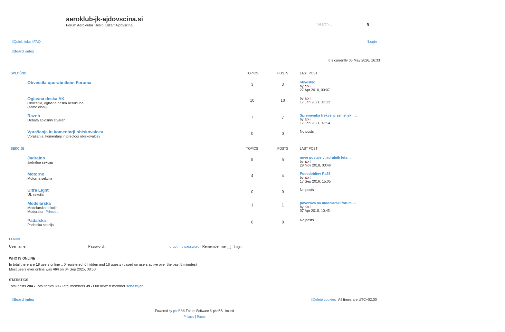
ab (307, 86)
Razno (33, 115)
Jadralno (36, 158)
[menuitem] (36, 41)
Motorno (35, 174)
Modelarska (39, 203)
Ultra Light (38, 190)
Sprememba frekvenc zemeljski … (328, 115)
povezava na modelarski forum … (328, 203)
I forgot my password (183, 246)
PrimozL (51, 211)
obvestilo (307, 82)
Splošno (18, 73)
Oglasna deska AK (45, 98)
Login (14, 239)
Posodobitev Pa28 (315, 173)
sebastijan (135, 286)
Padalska (36, 220)
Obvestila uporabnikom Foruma (59, 82)
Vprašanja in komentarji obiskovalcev (65, 131)
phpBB (178, 311)
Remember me (216, 246)
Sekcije (17, 148)
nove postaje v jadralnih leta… (325, 157)
